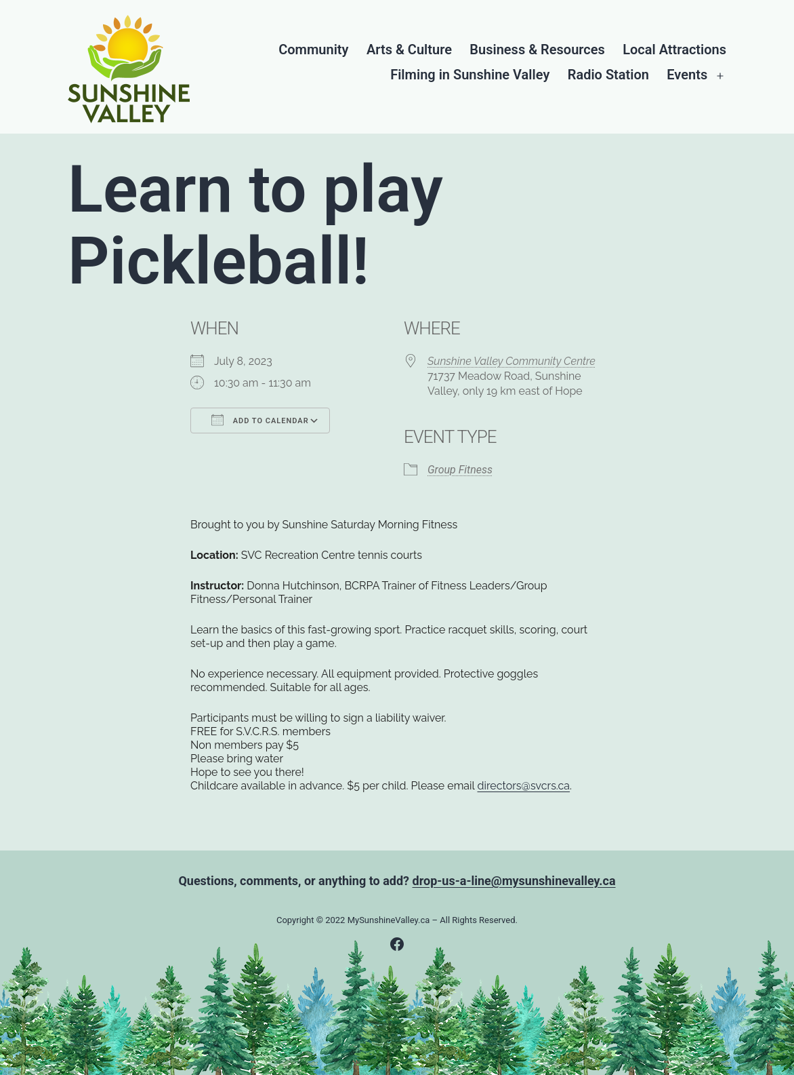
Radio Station (608, 75)
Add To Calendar (260, 420)
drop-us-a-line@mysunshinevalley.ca (514, 881)
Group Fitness (460, 469)
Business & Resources (536, 50)
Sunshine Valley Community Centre (511, 361)
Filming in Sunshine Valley (469, 75)
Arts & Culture (409, 50)
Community (313, 50)
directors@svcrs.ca (524, 785)
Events (687, 75)
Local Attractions (674, 50)
